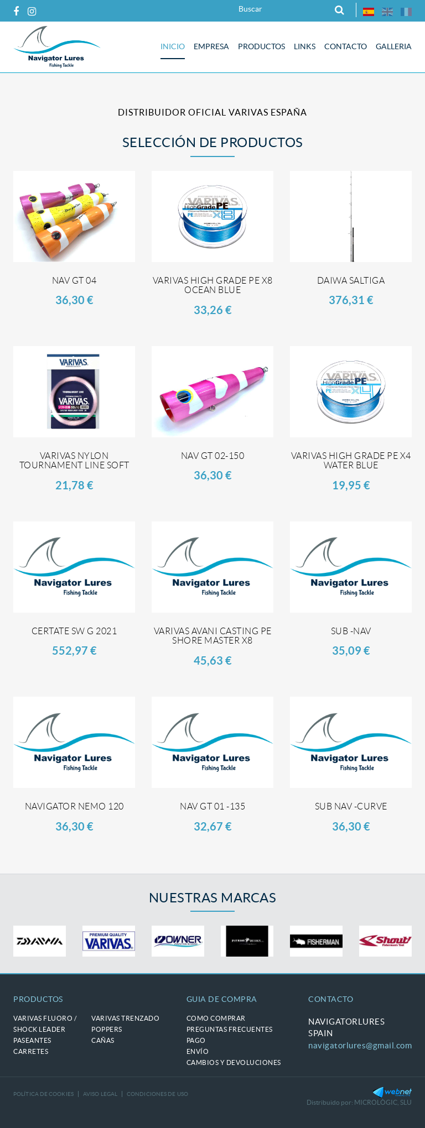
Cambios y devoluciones (233, 1062)
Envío (197, 1051)
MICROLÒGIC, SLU (383, 1102)
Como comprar (216, 1018)
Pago (196, 1040)
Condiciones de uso (157, 1094)
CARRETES (30, 1051)
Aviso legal (100, 1094)
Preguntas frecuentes (229, 1029)
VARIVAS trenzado (125, 1018)
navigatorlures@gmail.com (360, 1045)
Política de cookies (43, 1094)
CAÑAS (103, 1040)
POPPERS (106, 1029)
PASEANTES (32, 1040)
